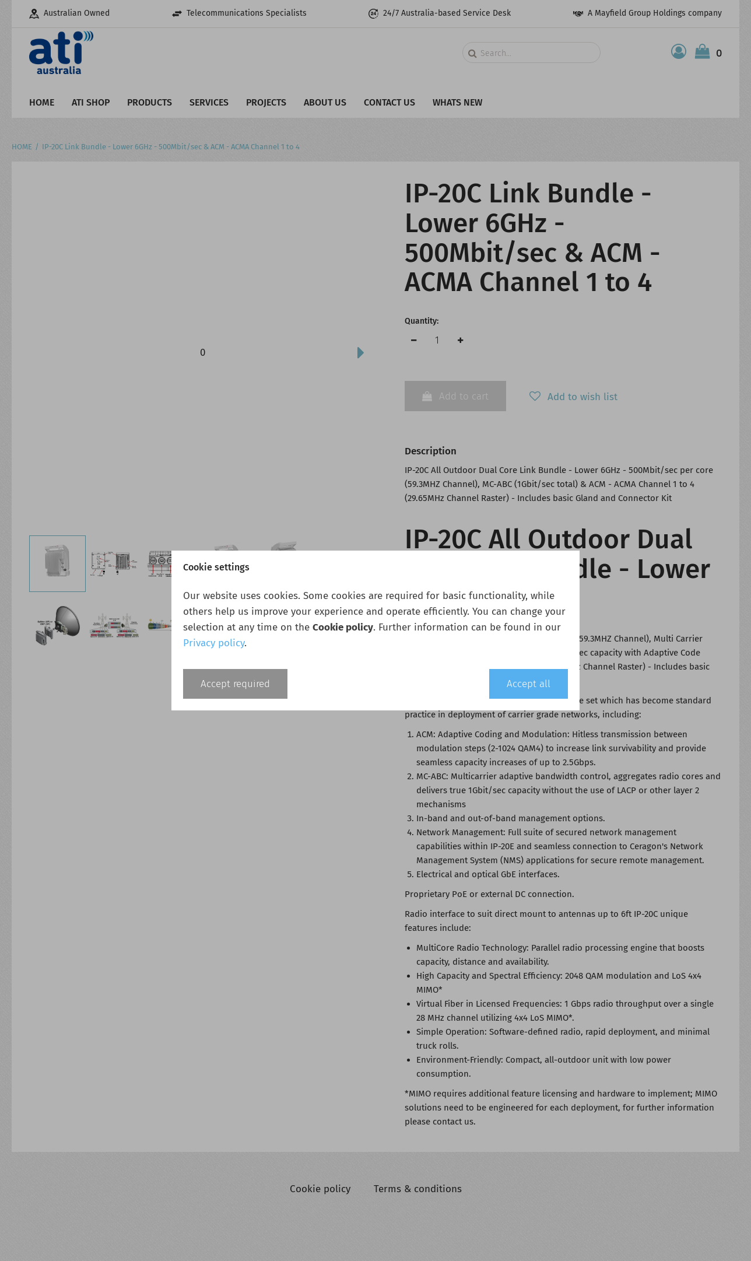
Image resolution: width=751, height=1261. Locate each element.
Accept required (235, 684)
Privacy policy (213, 643)
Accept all (528, 684)
